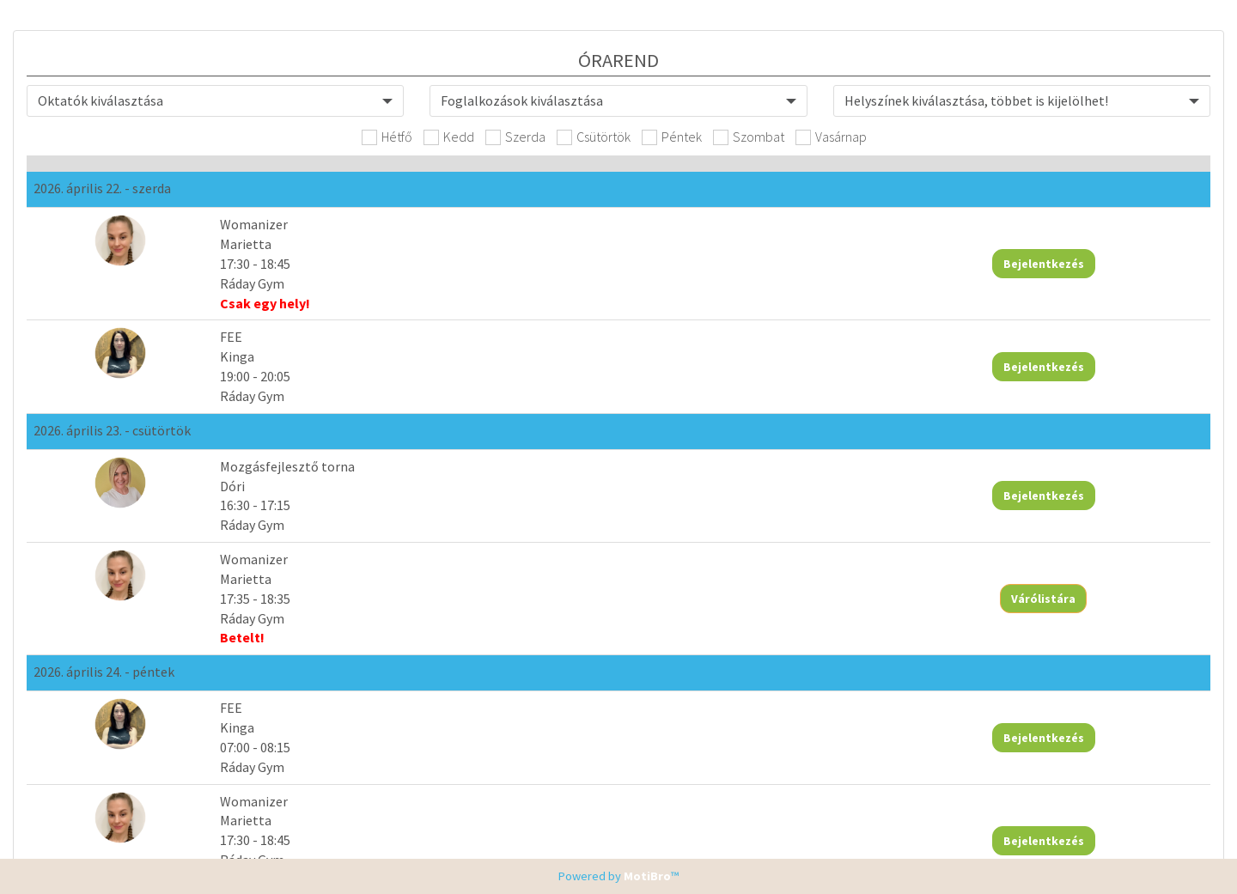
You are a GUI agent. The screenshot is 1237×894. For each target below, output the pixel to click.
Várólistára (1111, 499)
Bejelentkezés (1111, 264)
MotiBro (647, 876)
